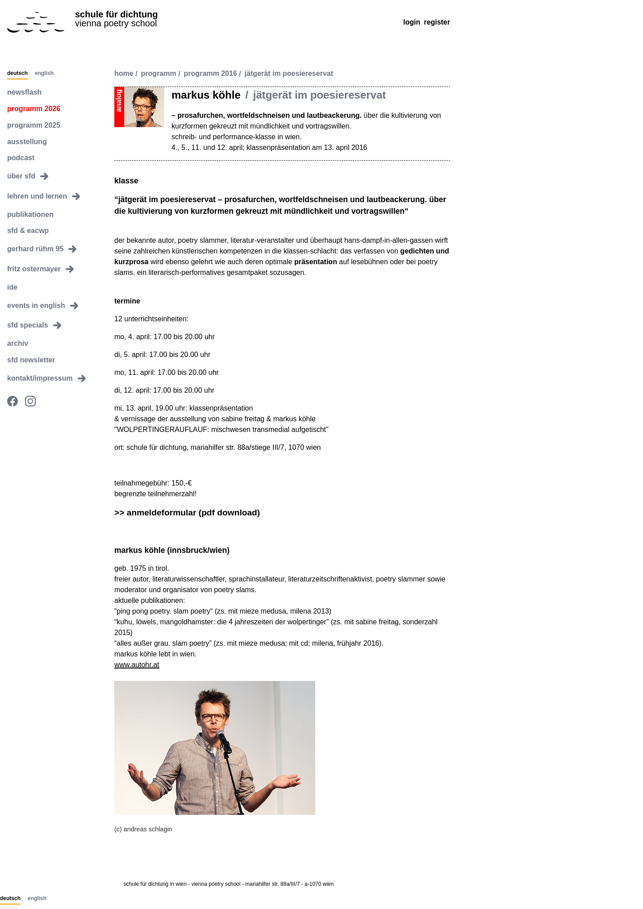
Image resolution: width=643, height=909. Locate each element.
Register (437, 22)
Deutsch (17, 74)
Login (411, 22)
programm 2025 (33, 125)
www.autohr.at (136, 664)
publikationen (30, 214)
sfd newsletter (31, 360)
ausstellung (27, 141)
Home (124, 74)
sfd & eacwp (28, 230)
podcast (20, 158)
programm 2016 (210, 74)
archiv (17, 343)
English (44, 74)
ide (12, 287)
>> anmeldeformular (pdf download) (187, 512)
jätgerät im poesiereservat (289, 74)
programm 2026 (33, 108)
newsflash (24, 92)
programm (158, 74)
